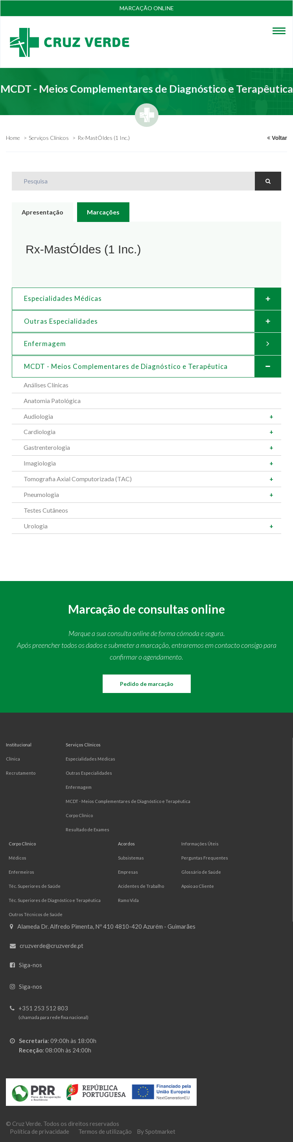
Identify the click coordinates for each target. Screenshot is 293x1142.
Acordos (126, 843)
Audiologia (38, 416)
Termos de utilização (105, 1131)
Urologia (36, 526)
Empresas (128, 871)
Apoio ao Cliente (197, 886)
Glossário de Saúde (201, 871)
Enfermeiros (21, 871)
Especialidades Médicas (152, 298)
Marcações (103, 212)
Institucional (18, 744)
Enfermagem (152, 343)
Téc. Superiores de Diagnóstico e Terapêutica (55, 900)
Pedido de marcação (146, 683)
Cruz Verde (26, 1123)
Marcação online (147, 8)
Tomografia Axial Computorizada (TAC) (78, 478)
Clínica (13, 758)
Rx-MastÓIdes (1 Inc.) (103, 137)
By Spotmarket (156, 1131)
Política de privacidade (39, 1131)
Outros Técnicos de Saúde (36, 914)
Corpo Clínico (79, 815)
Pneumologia (41, 494)
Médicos (17, 857)
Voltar (277, 138)
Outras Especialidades (152, 321)
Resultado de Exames (87, 829)
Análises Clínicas (46, 385)
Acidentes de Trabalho (141, 886)
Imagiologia (40, 463)
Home (13, 137)
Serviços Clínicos (49, 137)
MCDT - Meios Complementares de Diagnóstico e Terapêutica (128, 801)
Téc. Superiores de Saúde (35, 886)
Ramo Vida (128, 900)
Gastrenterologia (47, 447)
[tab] (146, 299)
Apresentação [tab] (42, 212)
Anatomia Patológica (52, 400)
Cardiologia (39, 431)
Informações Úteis (200, 843)
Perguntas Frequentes (204, 857)
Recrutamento (20, 772)
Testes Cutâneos (46, 510)
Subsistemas (131, 857)
